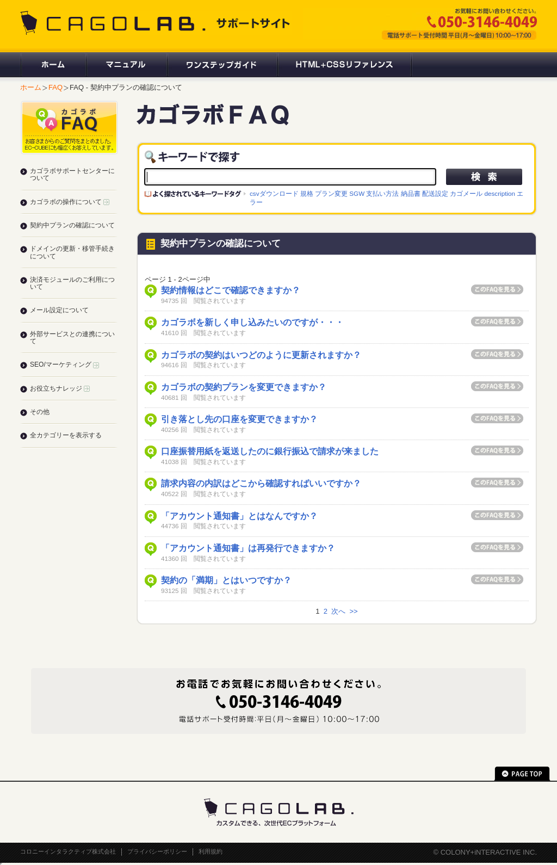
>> (353, 611)
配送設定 (435, 193)
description (499, 193)
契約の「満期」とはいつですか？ (226, 580)
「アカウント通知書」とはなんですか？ (239, 516)
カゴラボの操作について (69, 202)
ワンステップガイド (221, 64)
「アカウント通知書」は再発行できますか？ (248, 548)
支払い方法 (382, 193)
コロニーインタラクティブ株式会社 (68, 851)
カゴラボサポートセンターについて (72, 174)
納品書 (410, 193)
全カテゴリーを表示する (66, 435)
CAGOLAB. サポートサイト (156, 23)
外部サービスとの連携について (72, 337)
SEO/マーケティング (64, 364)
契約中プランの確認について (72, 225)
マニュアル (125, 64)
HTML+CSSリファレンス (344, 64)
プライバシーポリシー (157, 851)
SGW (356, 193)
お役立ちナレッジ (60, 388)
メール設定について (59, 310)
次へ (338, 611)
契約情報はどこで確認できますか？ (230, 290)
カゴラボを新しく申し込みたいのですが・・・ (252, 322)
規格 (306, 193)
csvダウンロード (274, 193)
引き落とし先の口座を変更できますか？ (239, 419)
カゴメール (466, 193)
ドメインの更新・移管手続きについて (72, 252)
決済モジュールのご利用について (72, 283)
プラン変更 (331, 193)
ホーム (52, 64)
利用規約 (210, 851)
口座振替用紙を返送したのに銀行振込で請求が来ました (270, 451)
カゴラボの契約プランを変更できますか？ (243, 387)
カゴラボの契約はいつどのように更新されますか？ (261, 355)
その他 (39, 412)
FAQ (55, 87)
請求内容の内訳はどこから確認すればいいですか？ (261, 483)
